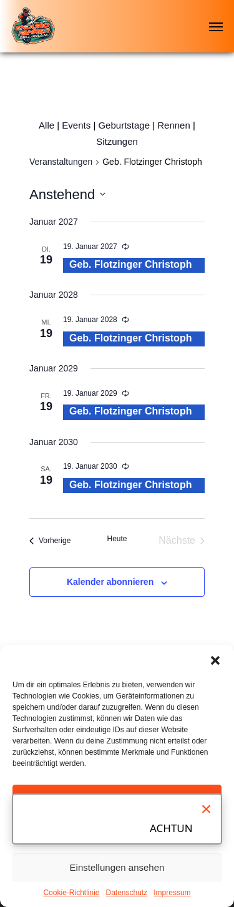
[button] (215, 660)
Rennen (173, 125)
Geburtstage (124, 125)
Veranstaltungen (60, 162)
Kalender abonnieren (110, 582)
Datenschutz (127, 892)
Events (76, 125)
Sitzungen (117, 141)
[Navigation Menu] (216, 26)
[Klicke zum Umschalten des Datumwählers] (67, 194)
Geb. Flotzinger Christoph (130, 264)
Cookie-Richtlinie (71, 892)
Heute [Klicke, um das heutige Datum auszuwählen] (117, 538)
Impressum (172, 892)
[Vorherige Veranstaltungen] (50, 540)
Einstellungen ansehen (117, 867)
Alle (46, 125)
